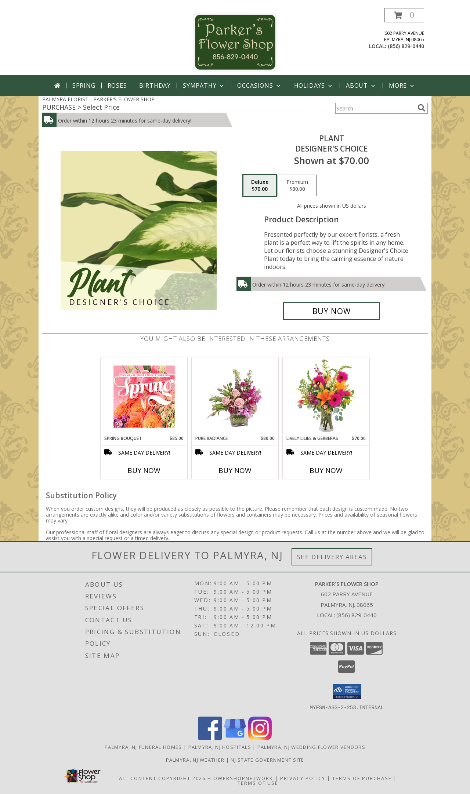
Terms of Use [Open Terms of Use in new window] (258, 782)
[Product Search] (375, 108)
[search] (421, 108)
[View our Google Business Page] (235, 737)
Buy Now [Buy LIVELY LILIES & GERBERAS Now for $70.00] (326, 470)
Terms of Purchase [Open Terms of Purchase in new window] (362, 778)
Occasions (259, 85)
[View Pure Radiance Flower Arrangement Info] (235, 396)
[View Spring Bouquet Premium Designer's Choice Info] (144, 396)
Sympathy (204, 85)
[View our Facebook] (210, 737)
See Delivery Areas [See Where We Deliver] (332, 557)
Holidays (314, 85)
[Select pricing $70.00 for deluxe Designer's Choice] (259, 185)
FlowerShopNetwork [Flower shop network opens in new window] (240, 778)
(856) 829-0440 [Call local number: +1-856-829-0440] (406, 46)
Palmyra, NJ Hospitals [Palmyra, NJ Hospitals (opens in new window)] (219, 746)
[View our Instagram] (260, 737)
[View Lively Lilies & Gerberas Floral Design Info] (326, 396)
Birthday (155, 85)
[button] (404, 15)
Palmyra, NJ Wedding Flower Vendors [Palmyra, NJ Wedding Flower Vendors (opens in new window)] (311, 746)
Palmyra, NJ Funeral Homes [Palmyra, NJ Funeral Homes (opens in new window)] (143, 746)
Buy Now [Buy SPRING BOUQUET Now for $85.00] (143, 470)
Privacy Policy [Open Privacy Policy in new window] (302, 778)
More (402, 85)
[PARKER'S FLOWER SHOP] (235, 41)
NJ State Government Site (267, 759)
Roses (117, 85)
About (361, 85)
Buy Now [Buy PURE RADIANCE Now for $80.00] (235, 470)
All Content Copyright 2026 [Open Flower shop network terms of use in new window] (162, 778)
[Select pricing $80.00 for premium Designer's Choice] (297, 185)
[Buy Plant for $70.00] (331, 311)
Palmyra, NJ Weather (195, 759)
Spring (83, 85)
